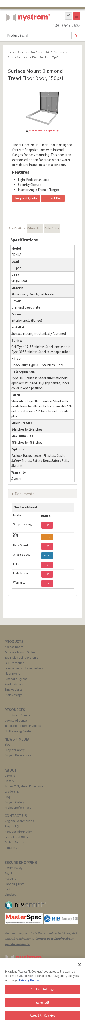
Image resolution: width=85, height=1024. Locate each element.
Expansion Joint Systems (21, 657)
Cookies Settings (42, 989)
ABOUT (11, 770)
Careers (10, 775)
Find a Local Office (17, 837)
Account (10, 878)
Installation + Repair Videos (23, 726)
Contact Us (12, 848)
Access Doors (14, 647)
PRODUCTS (14, 641)
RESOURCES (15, 709)
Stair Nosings (13, 695)
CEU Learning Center (18, 731)
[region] (42, 991)
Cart (7, 889)
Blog (8, 744)
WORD (47, 555)
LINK (47, 536)
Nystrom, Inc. (27, 29)
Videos (31, 228)
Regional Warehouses (19, 821)
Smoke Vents (13, 689)
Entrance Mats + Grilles (20, 652)
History (9, 781)
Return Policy (13, 868)
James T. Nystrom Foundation (24, 786)
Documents (24, 493)
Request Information (18, 831)
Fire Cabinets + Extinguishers (24, 668)
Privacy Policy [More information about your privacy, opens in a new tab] (29, 980)
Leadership (12, 791)
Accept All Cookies (42, 1015)
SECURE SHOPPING (21, 862)
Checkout (11, 895)
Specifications (17, 228)
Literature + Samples (19, 715)
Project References (18, 755)
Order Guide (51, 228)
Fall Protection (14, 663)
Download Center (16, 720)
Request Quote (26, 198)
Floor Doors (12, 673)
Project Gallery (15, 750)
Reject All (42, 1003)
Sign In (9, 873)
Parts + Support (15, 842)
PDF (47, 525)
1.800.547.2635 (66, 25)
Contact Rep (53, 198)
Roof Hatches (14, 684)
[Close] (80, 965)
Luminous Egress (16, 679)
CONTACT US (16, 815)
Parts (40, 228)
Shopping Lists (14, 884)
